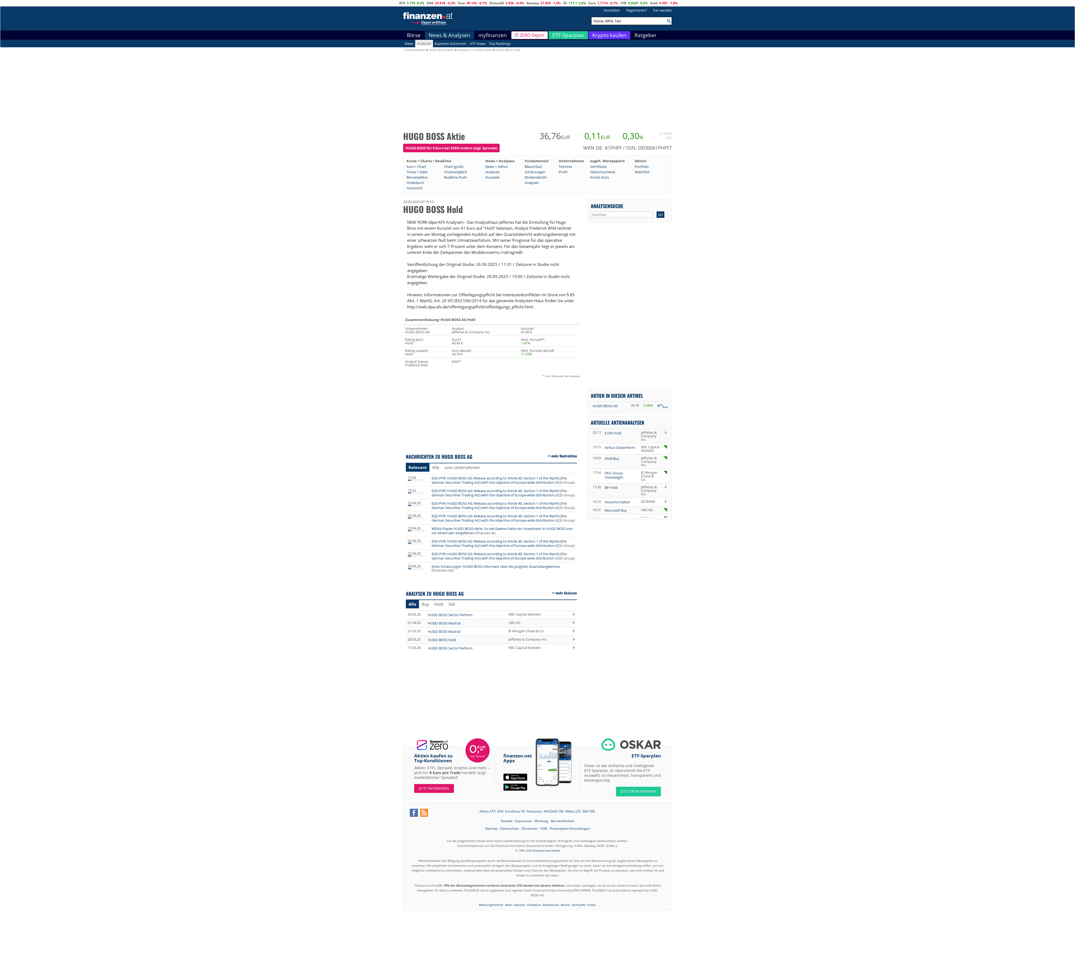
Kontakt (506, 821)
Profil (563, 171)
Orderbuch (415, 182)
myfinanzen (492, 35)
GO (660, 214)
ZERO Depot (532, 35)
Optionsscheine (602, 171)
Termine (565, 166)
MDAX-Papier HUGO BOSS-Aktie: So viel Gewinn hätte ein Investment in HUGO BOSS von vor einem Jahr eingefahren (502, 530)
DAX (430, 3)
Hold (438, 604)
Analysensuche (607, 206)
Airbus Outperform (620, 447)
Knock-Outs (599, 177)
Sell (452, 604)
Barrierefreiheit (562, 821)
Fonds (591, 905)
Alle (435, 467)
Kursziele (492, 177)
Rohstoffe (578, 905)
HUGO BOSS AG (605, 405)
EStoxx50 (496, 3)
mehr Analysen (566, 592)
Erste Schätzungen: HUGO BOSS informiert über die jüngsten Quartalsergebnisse (496, 566)
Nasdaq (532, 3)
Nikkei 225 (573, 811)
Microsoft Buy (616, 510)
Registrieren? (636, 10)
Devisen (519, 905)
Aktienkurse (551, 905)
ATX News (478, 43)
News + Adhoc (496, 166)
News (409, 43)
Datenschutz (509, 828)
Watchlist (642, 171)
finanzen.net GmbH (546, 850)
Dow (461, 3)
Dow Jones (534, 811)
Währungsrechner (491, 905)
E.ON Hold (613, 433)
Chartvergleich (455, 171)
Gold (654, 3)
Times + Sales (417, 171)
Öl (565, 3)
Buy (425, 604)
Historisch (415, 188)
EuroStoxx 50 (515, 811)
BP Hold (611, 487)
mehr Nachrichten (564, 455)
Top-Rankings (500, 43)
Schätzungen (535, 171)
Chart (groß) (453, 166)
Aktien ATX (487, 811)
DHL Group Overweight (614, 475)
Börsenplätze (417, 177)
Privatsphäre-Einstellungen (570, 828)
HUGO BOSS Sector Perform (450, 614)
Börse (414, 35)
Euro (592, 3)
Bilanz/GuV (533, 166)
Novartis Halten (617, 502)
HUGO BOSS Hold (442, 639)
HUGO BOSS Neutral (444, 623)
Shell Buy (612, 458)
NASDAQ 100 (554, 811)
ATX (402, 3)
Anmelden (612, 10)
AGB (543, 828)
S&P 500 (588, 811)
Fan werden (662, 10)
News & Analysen (449, 35)
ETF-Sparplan (568, 35)
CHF (623, 3)
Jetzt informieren (434, 788)
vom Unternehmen (462, 467)
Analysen (424, 43)
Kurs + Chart (416, 166)
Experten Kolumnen (451, 43)
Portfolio (642, 166)
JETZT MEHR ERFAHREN (638, 791)
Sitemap (491, 828)
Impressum (523, 821)
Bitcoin (565, 905)
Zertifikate (598, 166)
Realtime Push (455, 177)
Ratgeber (646, 35)
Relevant (417, 467)
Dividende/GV (536, 177)
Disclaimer (530, 828)
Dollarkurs (534, 905)
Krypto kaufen (609, 35)
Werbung (541, 821)
